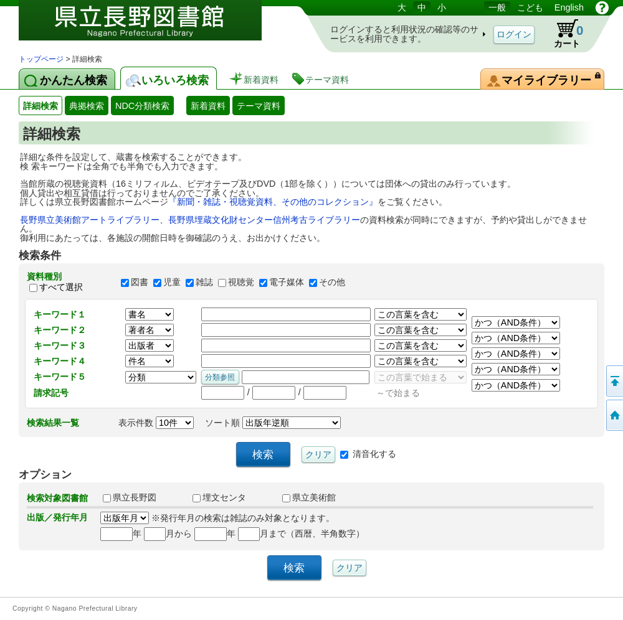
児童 (172, 282)
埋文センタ (219, 497)
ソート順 (273, 423)
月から (168, 533)
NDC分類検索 (142, 106)
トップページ (41, 59)
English (569, 7)
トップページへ (613, 415)
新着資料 (208, 106)
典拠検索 (86, 106)
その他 (332, 282)
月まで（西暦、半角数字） (301, 533)
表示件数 (156, 423)
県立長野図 (129, 497)
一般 (497, 7)
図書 (139, 282)
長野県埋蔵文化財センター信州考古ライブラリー (264, 220)
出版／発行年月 (57, 517)
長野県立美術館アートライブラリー (89, 220)
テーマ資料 (258, 106)
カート (562, 34)
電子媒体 (286, 282)
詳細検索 (40, 106)
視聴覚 (241, 282)
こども (530, 7)
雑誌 (204, 282)
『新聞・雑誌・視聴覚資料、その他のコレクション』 (273, 202)
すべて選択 (61, 288)
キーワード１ (60, 314)
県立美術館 (309, 497)
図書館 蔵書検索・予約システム (149, 26)
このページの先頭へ (613, 381)
